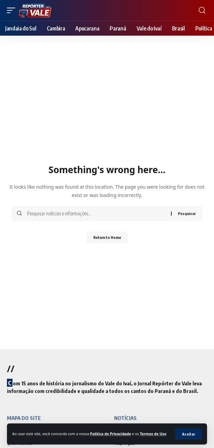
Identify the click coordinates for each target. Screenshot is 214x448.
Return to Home (107, 237)
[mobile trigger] (13, 10)
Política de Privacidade (110, 433)
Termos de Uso (153, 433)
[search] (202, 10)
